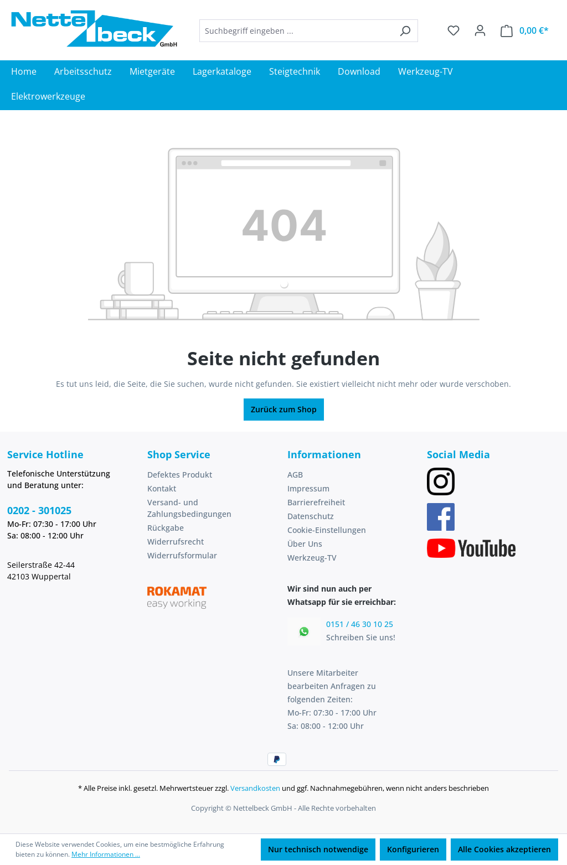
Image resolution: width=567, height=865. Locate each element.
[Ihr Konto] (480, 30)
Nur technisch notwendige (318, 849)
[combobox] (296, 30)
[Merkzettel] (453, 30)
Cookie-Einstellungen (326, 530)
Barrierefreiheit (316, 502)
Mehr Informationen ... (105, 854)
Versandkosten (255, 788)
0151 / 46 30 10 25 (359, 624)
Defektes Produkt (179, 474)
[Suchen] (405, 30)
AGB (295, 474)
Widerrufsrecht (175, 541)
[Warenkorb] (524, 30)
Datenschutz (310, 516)
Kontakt (161, 488)
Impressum (308, 488)
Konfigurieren (413, 849)
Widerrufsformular (182, 555)
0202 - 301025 (39, 510)
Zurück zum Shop (284, 409)
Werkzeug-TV (312, 557)
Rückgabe (165, 527)
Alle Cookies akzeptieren (504, 849)
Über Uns (304, 543)
